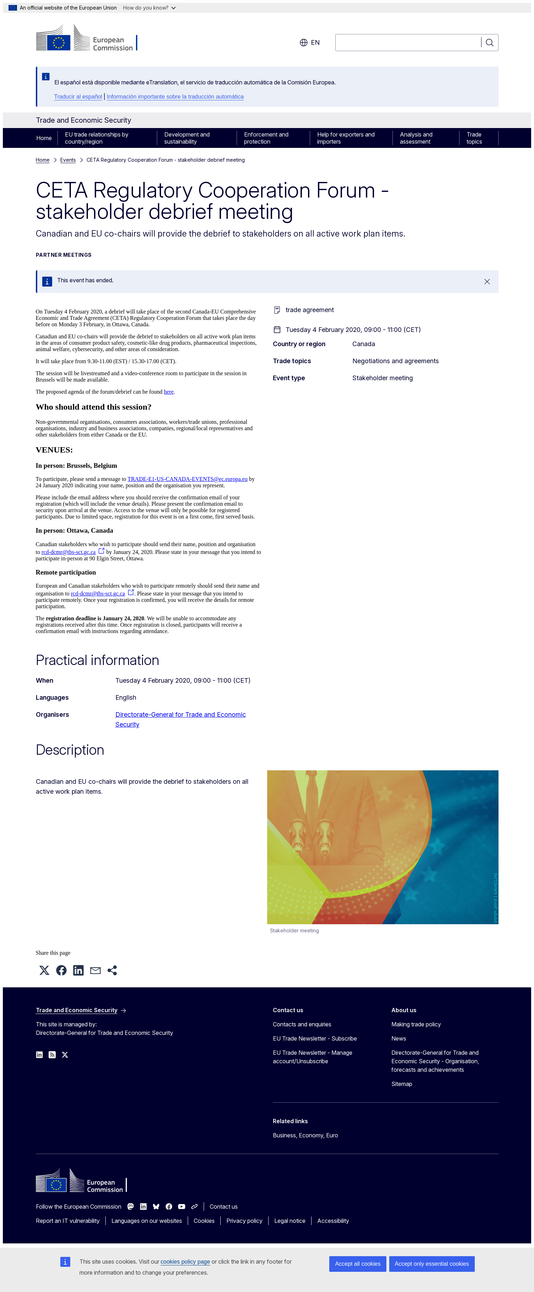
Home (44, 138)
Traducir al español (78, 97)
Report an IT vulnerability (68, 1220)
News (398, 1038)
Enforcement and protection (266, 138)
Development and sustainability (187, 138)
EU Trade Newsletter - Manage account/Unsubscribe (312, 1057)
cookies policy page (185, 1262)
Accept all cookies (357, 1264)
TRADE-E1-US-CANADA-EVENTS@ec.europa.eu (187, 479)
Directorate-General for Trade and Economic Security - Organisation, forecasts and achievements (435, 1061)
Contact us (224, 1206)
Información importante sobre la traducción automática (175, 97)
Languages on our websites (146, 1220)
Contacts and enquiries (302, 1024)
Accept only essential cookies (432, 1264)
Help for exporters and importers (346, 138)
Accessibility (333, 1220)
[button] (44, 970)
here (169, 392)
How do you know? (149, 8)
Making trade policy (416, 1024)
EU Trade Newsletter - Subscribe (315, 1038)
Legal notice (289, 1220)
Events (68, 160)
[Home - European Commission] (93, 38)
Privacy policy (244, 1220)
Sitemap (401, 1083)
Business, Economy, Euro (305, 1135)
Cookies (204, 1220)
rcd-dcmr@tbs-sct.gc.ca (68, 552)
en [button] (309, 42)
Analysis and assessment (416, 138)
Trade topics (474, 138)
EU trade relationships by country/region (96, 138)
